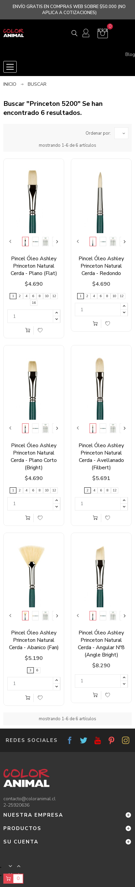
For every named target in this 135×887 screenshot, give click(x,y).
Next (57, 241)
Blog (130, 55)
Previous (10, 241)
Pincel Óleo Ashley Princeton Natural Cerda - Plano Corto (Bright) (34, 456)
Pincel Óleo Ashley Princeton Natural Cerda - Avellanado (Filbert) (101, 456)
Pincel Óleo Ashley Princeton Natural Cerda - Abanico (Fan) (34, 640)
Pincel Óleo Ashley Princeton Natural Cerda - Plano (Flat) (34, 266)
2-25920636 (16, 805)
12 (54, 296)
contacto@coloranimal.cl (29, 799)
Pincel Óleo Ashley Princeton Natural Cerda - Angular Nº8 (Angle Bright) (101, 644)
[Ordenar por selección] (121, 133)
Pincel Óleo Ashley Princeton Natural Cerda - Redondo (101, 266)
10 (47, 296)
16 (34, 302)
